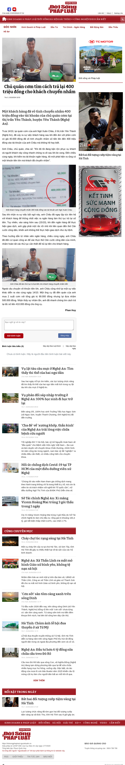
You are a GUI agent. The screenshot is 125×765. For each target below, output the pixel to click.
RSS (6, 756)
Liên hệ (101, 13)
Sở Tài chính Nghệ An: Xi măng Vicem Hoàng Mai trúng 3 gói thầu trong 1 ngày (47, 502)
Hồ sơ (7, 31)
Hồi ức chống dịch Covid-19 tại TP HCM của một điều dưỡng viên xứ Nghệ (46, 469)
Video (91, 19)
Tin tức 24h (33, 756)
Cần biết (100, 19)
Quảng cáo (118, 13)
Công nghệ (81, 19)
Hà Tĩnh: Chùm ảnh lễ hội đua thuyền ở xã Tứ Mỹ (43, 625)
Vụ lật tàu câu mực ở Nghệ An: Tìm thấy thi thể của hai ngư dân (47, 371)
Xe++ (71, 19)
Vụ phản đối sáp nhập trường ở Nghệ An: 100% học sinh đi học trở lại (47, 399)
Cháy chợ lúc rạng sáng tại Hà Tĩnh (47, 538)
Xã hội (54, 19)
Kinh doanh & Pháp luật (22, 19)
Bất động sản (97, 27)
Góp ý (109, 13)
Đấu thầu (113, 27)
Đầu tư (54, 27)
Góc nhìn (10, 27)
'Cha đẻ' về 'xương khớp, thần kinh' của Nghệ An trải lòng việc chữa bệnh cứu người (47, 429)
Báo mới (47, 756)
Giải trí (63, 19)
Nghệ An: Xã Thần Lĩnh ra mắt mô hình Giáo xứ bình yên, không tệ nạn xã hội (46, 565)
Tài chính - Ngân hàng (74, 27)
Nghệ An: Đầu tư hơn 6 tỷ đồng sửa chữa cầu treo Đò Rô (47, 652)
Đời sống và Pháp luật (89, 78)
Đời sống (44, 19)
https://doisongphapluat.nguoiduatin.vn (16, 744)
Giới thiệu (18, 756)
